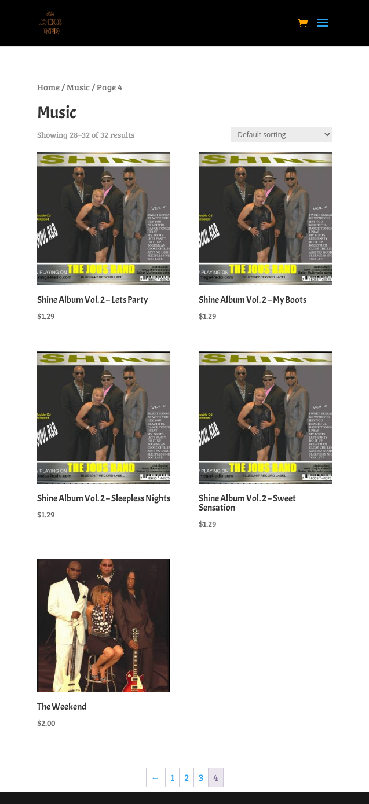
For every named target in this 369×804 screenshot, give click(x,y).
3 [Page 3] (201, 777)
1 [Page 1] (172, 777)
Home (48, 87)
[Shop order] (281, 134)
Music (78, 87)
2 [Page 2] (186, 777)
